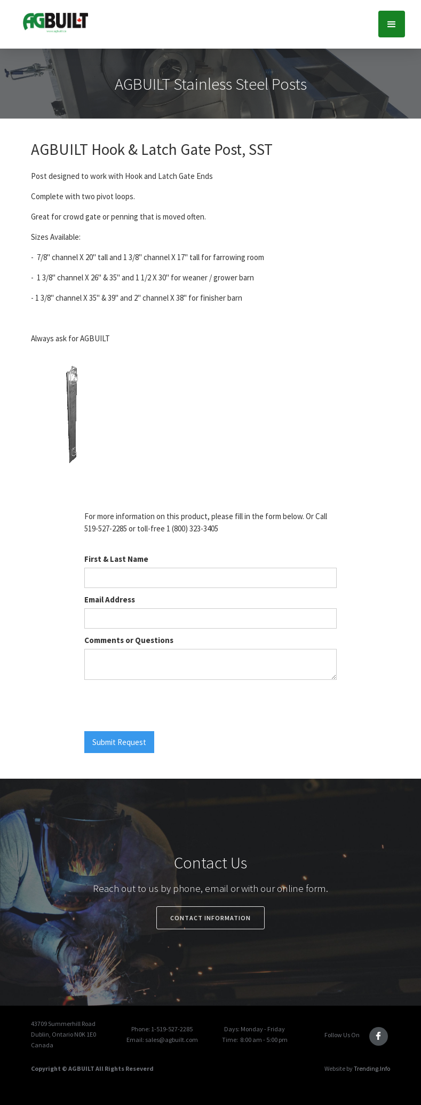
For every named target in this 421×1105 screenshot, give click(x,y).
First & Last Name (116, 559)
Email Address (109, 599)
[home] (55, 22)
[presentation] (165, 706)
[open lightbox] (72, 419)
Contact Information (210, 918)
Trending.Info (372, 1068)
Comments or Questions (128, 640)
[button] (391, 24)
